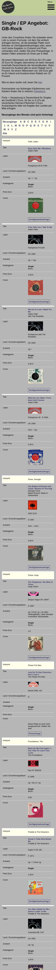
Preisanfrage (35, 733)
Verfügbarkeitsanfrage (39, 219)
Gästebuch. (40, 91)
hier (40, 82)
